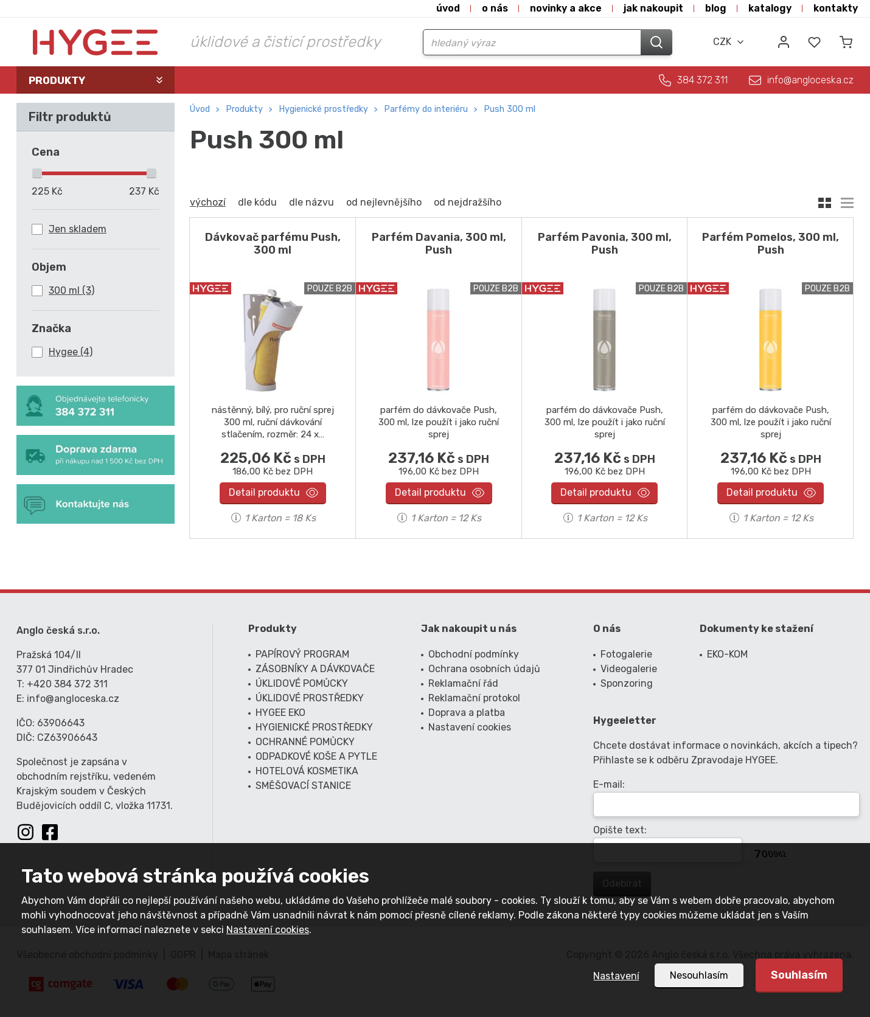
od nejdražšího (467, 202)
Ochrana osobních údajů (484, 669)
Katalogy (770, 8)
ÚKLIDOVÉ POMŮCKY (302, 683)
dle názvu (311, 202)
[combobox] (729, 42)
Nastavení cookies (267, 929)
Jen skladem (77, 229)
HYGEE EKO (280, 712)
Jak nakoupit (653, 8)
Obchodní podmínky (473, 654)
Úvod (448, 8)
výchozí (208, 202)
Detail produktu (264, 492)
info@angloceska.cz (810, 80)
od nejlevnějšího (384, 202)
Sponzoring (626, 683)
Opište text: (620, 830)
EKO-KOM (727, 654)
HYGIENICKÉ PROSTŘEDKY (323, 109)
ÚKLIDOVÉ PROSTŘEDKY (310, 698)
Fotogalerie (626, 654)
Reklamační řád (463, 683)
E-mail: (609, 784)
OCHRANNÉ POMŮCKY (305, 742)
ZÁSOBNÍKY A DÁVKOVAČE (315, 669)
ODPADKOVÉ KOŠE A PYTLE (316, 756)
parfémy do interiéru (426, 109)
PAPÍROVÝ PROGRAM (302, 654)
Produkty (244, 109)
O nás (495, 8)
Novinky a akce (566, 8)
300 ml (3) (71, 290)
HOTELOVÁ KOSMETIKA (307, 771)
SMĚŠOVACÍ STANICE (303, 785)
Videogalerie (628, 669)
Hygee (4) (70, 352)
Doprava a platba (466, 712)
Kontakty (835, 8)
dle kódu (257, 202)
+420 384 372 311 (67, 684)
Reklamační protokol (474, 698)
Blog (715, 8)
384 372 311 (702, 80)
